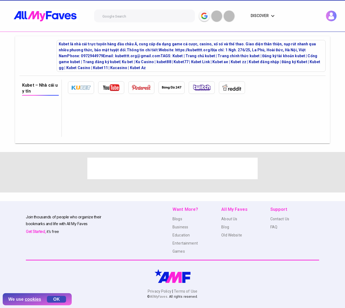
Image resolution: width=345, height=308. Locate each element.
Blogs (177, 219)
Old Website (231, 235)
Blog (225, 227)
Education (181, 235)
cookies (33, 299)
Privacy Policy (160, 291)
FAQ (273, 227)
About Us (229, 219)
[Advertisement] (172, 168)
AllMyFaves (158, 297)
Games (178, 251)
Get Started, (36, 231)
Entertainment (185, 243)
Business (180, 227)
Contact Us (279, 219)
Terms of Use (185, 291)
